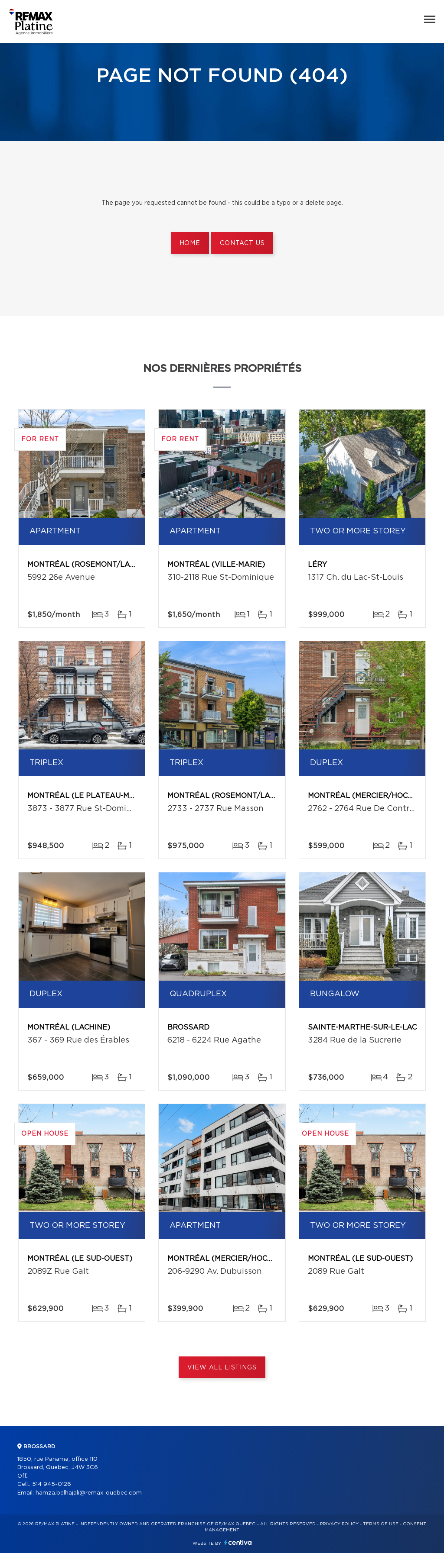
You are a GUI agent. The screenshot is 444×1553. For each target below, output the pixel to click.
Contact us (242, 243)
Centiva (238, 1542)
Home (190, 243)
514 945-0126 (51, 1484)
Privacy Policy (339, 1524)
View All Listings (221, 1368)
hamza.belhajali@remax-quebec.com (89, 1493)
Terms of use (380, 1524)
